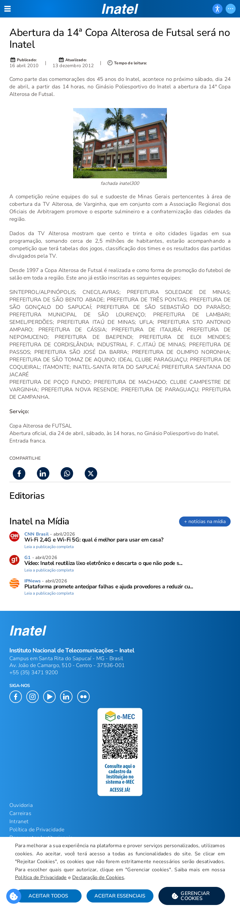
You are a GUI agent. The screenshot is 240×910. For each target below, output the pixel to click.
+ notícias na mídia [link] (205, 521)
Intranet (19, 821)
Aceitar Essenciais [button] (119, 896)
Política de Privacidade (41, 877)
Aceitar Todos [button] (48, 896)
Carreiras (20, 813)
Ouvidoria (21, 805)
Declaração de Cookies (98, 877)
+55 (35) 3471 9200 (33, 672)
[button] (191, 896)
